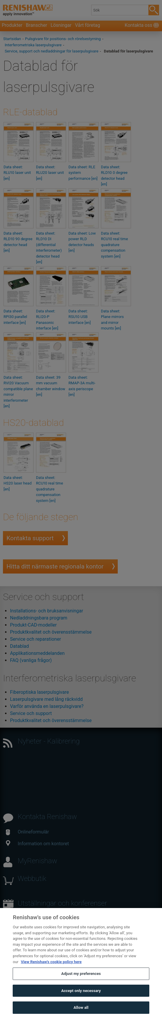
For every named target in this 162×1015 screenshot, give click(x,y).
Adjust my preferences (81, 980)
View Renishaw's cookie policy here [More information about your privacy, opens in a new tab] (51, 968)
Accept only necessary (81, 997)
